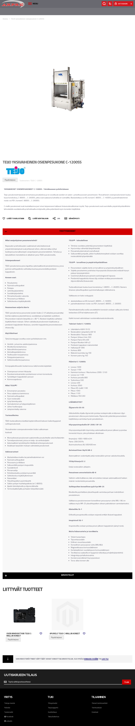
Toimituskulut (97, 700)
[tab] (67, 224)
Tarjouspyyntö (53, 700)
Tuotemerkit (8, 705)
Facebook (8, 709)
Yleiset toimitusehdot (99, 696)
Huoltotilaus (52, 705)
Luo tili (105, 652)
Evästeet (95, 705)
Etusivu (5, 12)
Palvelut (7, 700)
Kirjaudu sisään (91, 652)
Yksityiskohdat (67, 223)
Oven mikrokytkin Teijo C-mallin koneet (19, 627)
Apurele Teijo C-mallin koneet (65, 626)
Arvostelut (67, 567)
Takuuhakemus (53, 709)
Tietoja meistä (9, 696)
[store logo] (13, 4)
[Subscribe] (126, 674)
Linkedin (8, 714)
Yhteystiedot (52, 696)
